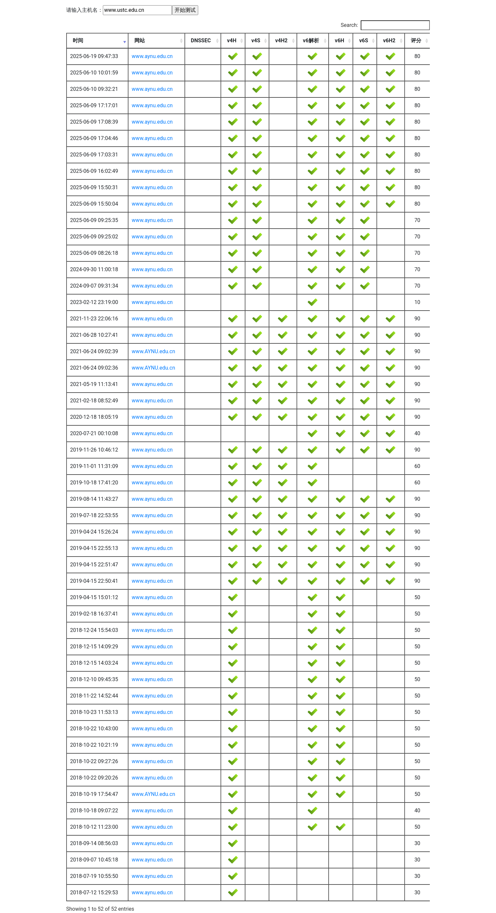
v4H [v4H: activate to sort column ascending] (232, 40)
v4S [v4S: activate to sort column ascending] (255, 40)
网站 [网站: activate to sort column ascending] (139, 40)
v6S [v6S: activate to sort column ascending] (363, 40)
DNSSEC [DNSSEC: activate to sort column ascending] (201, 40)
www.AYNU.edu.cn (153, 351)
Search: (385, 25)
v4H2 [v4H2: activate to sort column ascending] (281, 40)
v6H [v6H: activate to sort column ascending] (339, 40)
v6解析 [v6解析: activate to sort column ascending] (311, 40)
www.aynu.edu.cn (152, 56)
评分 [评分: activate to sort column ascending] (416, 40)
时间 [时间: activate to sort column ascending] (78, 40)
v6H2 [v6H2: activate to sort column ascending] (389, 40)
